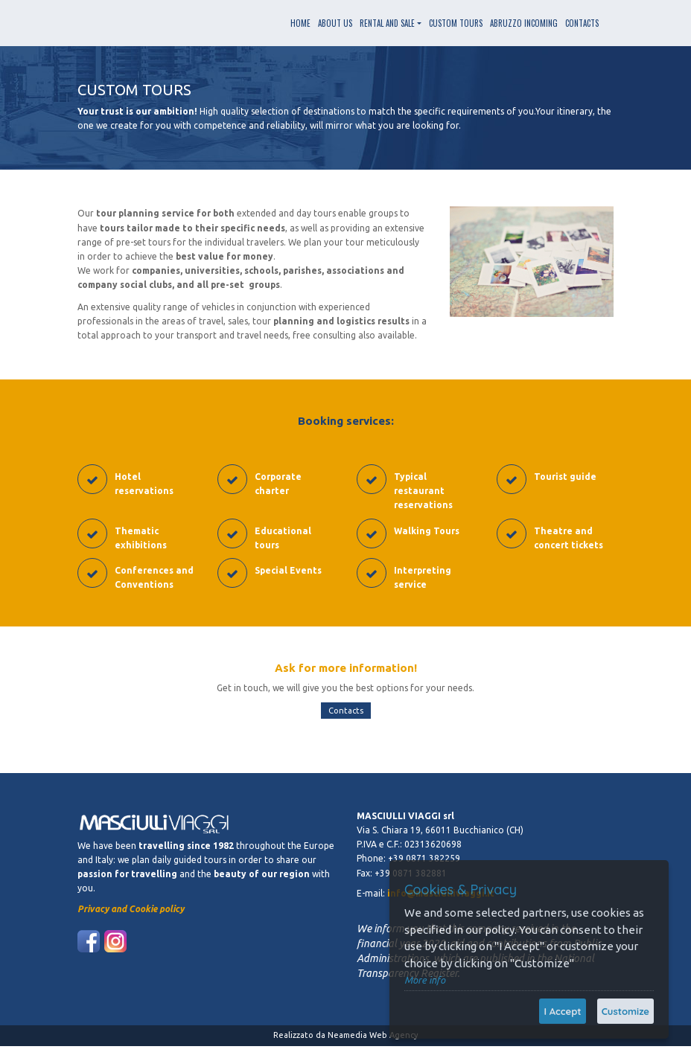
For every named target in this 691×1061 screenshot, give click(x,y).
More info (424, 980)
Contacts (345, 710)
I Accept (562, 1011)
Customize (625, 1011)
